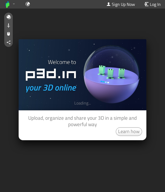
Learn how (129, 131)
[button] (8, 17)
